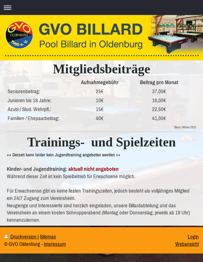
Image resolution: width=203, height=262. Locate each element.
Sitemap (48, 236)
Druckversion (21, 236)
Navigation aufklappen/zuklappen (101, 7)
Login (193, 236)
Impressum (55, 244)
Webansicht (187, 244)
